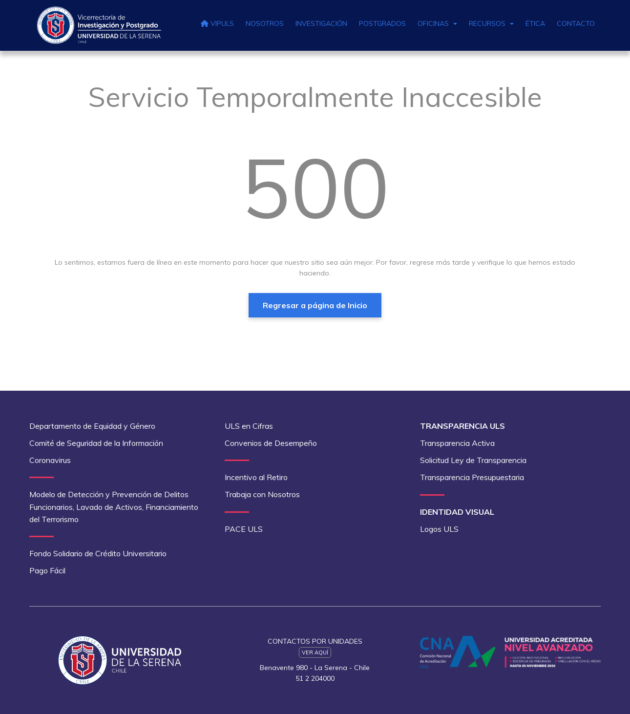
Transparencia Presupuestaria (472, 477)
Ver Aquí (315, 652)
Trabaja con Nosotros (262, 494)
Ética (535, 23)
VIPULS (217, 23)
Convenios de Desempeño (271, 443)
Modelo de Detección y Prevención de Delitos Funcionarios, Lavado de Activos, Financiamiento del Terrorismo (113, 506)
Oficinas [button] (437, 23)
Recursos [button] (491, 23)
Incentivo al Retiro (256, 477)
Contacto (576, 23)
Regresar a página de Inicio (315, 305)
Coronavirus (50, 460)
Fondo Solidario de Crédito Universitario (98, 553)
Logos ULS (439, 529)
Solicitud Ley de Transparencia (473, 460)
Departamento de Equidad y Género (92, 426)
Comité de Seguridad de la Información (96, 443)
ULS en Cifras (249, 426)
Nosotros (265, 23)
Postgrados (382, 23)
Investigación (321, 23)
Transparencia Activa (457, 443)
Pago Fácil (47, 570)
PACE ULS (244, 529)
